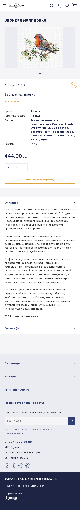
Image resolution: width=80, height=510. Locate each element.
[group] (40, 47)
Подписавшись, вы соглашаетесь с (29, 431)
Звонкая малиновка (20, 94)
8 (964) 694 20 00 (18, 442)
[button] (40, 73)
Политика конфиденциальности (25, 485)
